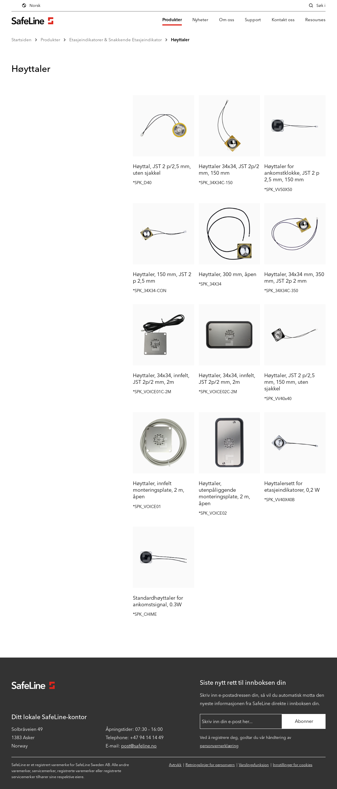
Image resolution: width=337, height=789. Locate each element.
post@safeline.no (139, 746)
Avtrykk (175, 765)
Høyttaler (180, 39)
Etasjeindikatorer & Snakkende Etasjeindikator (115, 39)
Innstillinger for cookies (292, 765)
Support (253, 19)
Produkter (172, 19)
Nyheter (200, 19)
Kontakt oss (283, 19)
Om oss (226, 19)
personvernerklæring (219, 745)
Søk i (317, 5)
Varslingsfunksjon (254, 765)
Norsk (30, 5)
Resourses (315, 19)
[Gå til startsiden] (32, 20)
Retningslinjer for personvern (210, 765)
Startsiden (21, 39)
